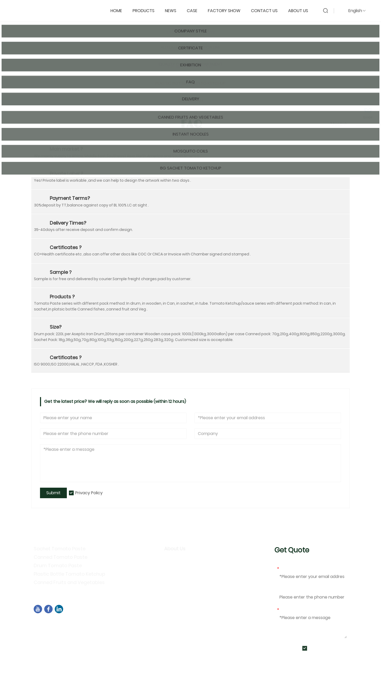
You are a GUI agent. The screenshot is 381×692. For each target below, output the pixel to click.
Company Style (182, 567)
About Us (300, 10)
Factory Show (227, 10)
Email (283, 569)
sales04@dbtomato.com (66, 630)
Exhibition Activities (186, 582)
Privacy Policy (89, 493)
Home (119, 10)
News (173, 10)
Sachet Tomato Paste (60, 548)
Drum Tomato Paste (58, 565)
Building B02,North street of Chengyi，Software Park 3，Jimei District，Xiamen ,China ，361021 (135, 623)
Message (287, 610)
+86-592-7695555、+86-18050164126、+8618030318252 (97, 637)
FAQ (58, 82)
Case (195, 10)
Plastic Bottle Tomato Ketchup (69, 574)
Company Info (181, 559)
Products (146, 10)
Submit (53, 493)
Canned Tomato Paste (60, 557)
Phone (283, 589)
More (338, 123)
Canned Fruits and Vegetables (69, 582)
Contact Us (267, 10)
